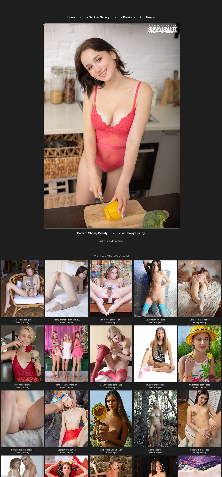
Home (71, 17)
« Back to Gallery (97, 17)
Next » (150, 17)
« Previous (128, 17)
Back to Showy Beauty (92, 233)
